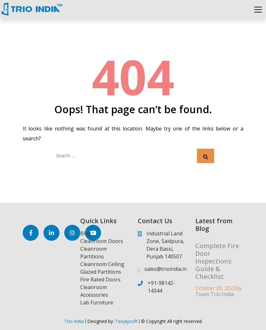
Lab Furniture (96, 302)
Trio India (74, 321)
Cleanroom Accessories (94, 291)
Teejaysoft (125, 321)
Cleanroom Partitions (93, 252)
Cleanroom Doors (101, 241)
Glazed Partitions (100, 271)
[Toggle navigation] (258, 9)
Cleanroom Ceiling (102, 264)
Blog (85, 233)
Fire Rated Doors (100, 279)
